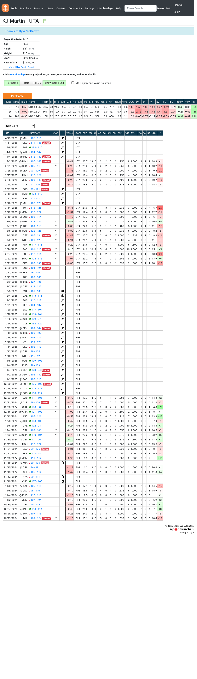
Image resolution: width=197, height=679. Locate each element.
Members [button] (25, 8)
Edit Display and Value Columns (93, 83)
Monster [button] (39, 8)
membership (17, 74)
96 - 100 (34, 272)
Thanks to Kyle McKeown (22, 31)
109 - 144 (35, 328)
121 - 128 (35, 240)
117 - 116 (35, 244)
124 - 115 (35, 258)
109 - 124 (35, 518)
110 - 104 (35, 434)
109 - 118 (35, 226)
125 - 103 (35, 383)
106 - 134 (35, 235)
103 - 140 (35, 179)
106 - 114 (35, 472)
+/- (159, 132)
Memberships (105, 8)
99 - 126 (34, 402)
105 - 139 (35, 374)
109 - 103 (35, 360)
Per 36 (37, 82)
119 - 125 (35, 342)
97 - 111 (34, 198)
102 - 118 (35, 346)
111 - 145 (35, 142)
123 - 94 (35, 370)
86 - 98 (33, 467)
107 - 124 (35, 499)
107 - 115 (35, 513)
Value (23, 101)
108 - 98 (35, 407)
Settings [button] (89, 8)
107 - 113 (35, 379)
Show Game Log (54, 82)
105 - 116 (35, 138)
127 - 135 (35, 281)
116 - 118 (35, 495)
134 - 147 (35, 152)
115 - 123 (35, 356)
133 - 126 (35, 147)
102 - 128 (35, 203)
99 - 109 (34, 365)
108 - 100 (35, 421)
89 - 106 (34, 462)
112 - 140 (35, 156)
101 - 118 (35, 249)
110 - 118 (35, 300)
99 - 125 (34, 448)
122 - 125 (35, 230)
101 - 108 (35, 291)
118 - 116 (35, 295)
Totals (25, 82)
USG (131, 101)
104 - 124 (35, 267)
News (50, 8)
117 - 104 (35, 309)
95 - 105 (34, 504)
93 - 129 (34, 170)
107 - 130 (35, 263)
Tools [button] (14, 8)
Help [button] (118, 8)
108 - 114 (35, 216)
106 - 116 (35, 486)
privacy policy (186, 532)
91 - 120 (34, 184)
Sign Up (178, 4)
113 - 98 (35, 453)
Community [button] (75, 8)
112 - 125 (35, 286)
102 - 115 (35, 337)
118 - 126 (35, 207)
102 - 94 (35, 425)
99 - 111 (34, 476)
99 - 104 (34, 351)
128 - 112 (35, 193)
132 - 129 (35, 323)
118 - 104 (35, 314)
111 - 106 (35, 397)
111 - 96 (35, 439)
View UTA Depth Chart (21, 67)
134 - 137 (35, 305)
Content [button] (61, 8)
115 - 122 (35, 212)
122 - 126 (35, 221)
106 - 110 (35, 166)
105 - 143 (35, 161)
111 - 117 (35, 458)
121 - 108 (35, 411)
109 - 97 (35, 318)
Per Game (12, 82)
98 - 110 (34, 490)
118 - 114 (35, 393)
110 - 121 (35, 175)
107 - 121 (35, 416)
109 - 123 (35, 332)
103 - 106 (35, 277)
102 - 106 (35, 430)
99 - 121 (34, 189)
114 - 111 (35, 388)
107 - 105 (35, 481)
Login (177, 11)
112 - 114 (35, 253)
